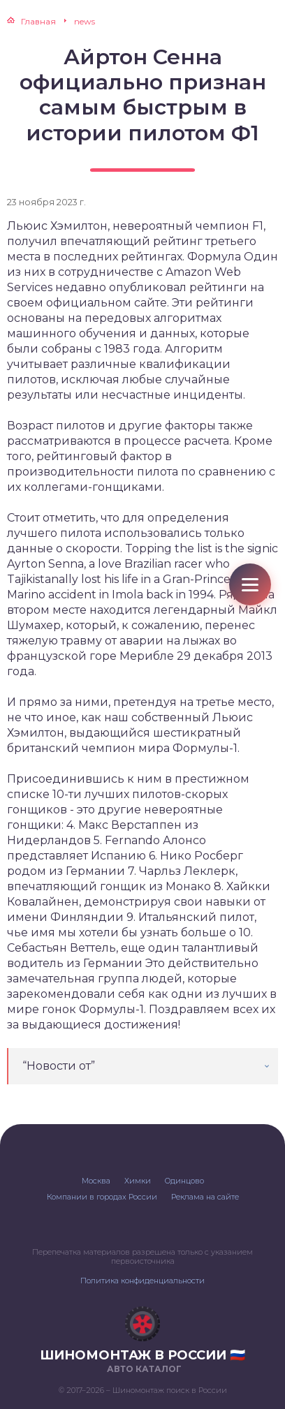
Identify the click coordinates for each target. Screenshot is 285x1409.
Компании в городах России (102, 1197)
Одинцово (184, 1181)
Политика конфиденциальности (142, 1280)
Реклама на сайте (205, 1197)
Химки (137, 1181)
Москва (96, 1181)
